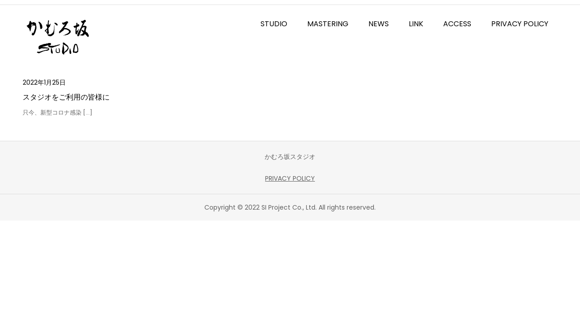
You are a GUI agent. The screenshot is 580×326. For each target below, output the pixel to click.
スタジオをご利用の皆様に (66, 97)
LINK (416, 24)
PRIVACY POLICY (519, 24)
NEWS (378, 24)
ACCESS (457, 24)
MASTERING (327, 24)
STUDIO (274, 24)
